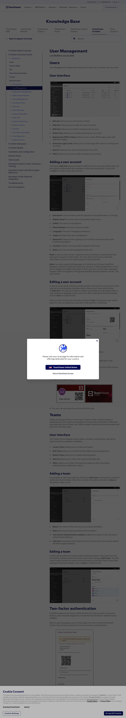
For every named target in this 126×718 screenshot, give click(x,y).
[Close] (97, 341)
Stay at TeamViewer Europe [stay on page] (63, 373)
